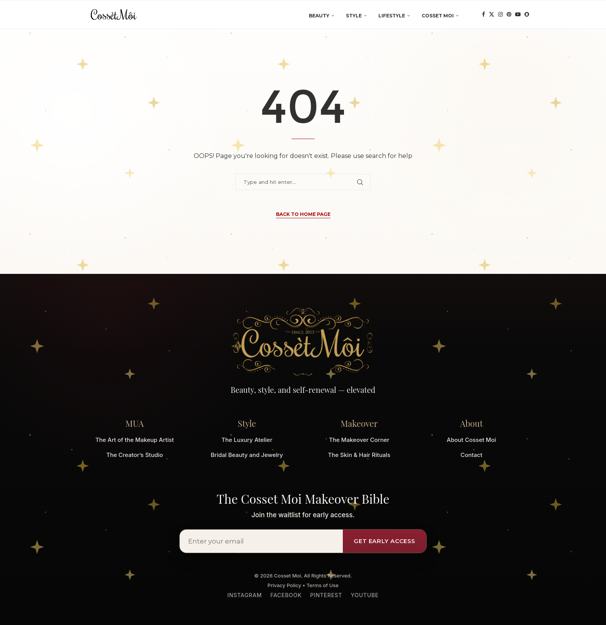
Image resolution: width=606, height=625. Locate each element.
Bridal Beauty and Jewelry (247, 455)
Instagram (244, 595)
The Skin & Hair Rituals (359, 455)
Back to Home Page (303, 214)
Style (354, 16)
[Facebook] (483, 15)
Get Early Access (384, 541)
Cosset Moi (438, 16)
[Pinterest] (509, 15)
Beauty (319, 16)
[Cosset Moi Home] (303, 342)
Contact (471, 455)
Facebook (286, 595)
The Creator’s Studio (134, 455)
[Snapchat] (526, 15)
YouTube (364, 595)
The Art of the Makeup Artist (134, 439)
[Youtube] (518, 15)
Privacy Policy (284, 585)
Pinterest (326, 595)
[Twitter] (491, 15)
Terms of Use (322, 585)
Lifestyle (391, 16)
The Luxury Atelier (246, 439)
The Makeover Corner (359, 439)
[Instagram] (500, 15)
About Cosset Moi (471, 439)
